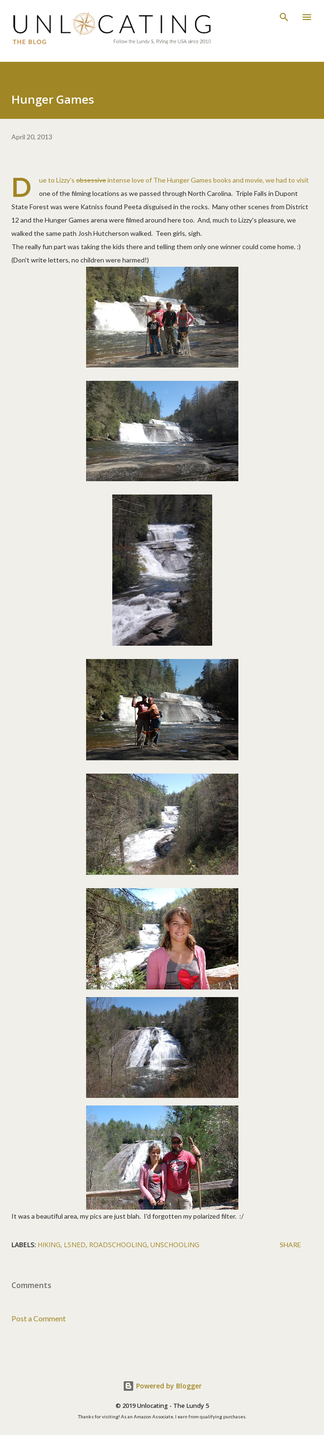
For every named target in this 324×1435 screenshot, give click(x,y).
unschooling (174, 1244)
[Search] (284, 17)
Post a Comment (38, 1318)
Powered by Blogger (162, 1385)
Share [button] (290, 1245)
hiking (49, 1244)
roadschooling (118, 1244)
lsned (75, 1244)
